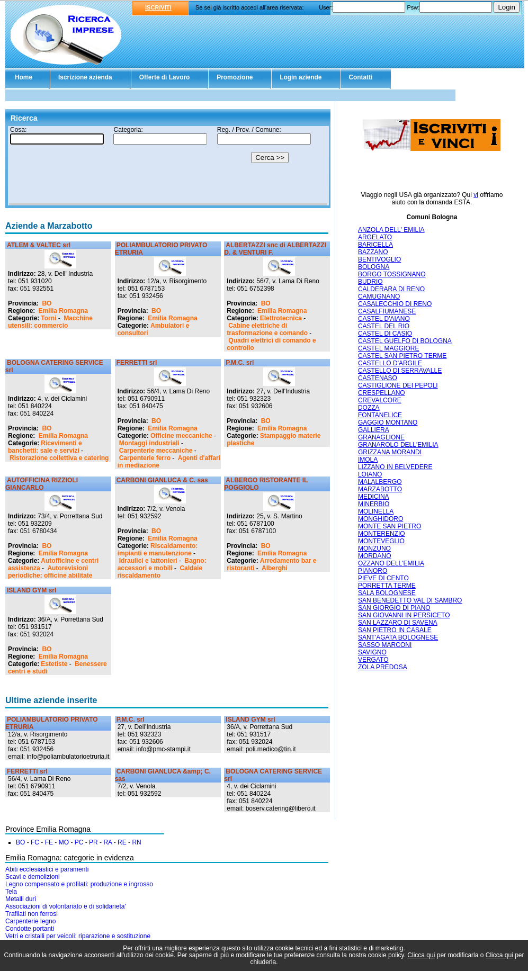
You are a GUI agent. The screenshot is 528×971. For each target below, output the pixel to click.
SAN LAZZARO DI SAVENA (397, 622)
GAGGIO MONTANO (387, 422)
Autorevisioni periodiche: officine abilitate (50, 571)
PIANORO (372, 570)
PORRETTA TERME (387, 585)
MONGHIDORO (380, 519)
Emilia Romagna (63, 310)
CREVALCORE (379, 400)
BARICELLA (375, 244)
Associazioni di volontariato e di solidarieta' (65, 906)
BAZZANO (373, 252)
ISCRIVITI (158, 7)
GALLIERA (373, 430)
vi (475, 195)
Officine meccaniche (181, 435)
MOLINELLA (375, 511)
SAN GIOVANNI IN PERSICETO (404, 615)
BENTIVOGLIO (379, 259)
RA (107, 842)
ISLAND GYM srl (31, 590)
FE (49, 842)
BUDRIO (370, 281)
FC (35, 842)
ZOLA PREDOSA (382, 667)
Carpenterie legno (30, 921)
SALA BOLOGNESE (387, 593)
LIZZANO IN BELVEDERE (395, 467)
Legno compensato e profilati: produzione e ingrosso (79, 884)
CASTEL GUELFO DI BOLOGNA (405, 341)
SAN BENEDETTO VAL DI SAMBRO (410, 600)
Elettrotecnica (281, 318)
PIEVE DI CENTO (383, 578)
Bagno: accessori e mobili (162, 564)
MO (64, 842)
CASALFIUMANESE (387, 311)
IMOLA (368, 459)
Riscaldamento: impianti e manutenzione (158, 549)
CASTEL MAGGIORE (388, 348)
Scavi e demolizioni (32, 876)
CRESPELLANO (381, 393)
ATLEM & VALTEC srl (38, 245)
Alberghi (275, 568)
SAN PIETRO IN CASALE (395, 630)
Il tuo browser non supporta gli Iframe (168, 165)
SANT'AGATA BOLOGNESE (398, 637)
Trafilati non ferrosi (31, 914)
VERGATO (373, 659)
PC (79, 842)
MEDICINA (373, 496)
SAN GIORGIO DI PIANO (394, 608)
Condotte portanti (29, 928)
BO (46, 303)
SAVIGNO (372, 652)
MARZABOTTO (380, 489)
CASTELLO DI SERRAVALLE (400, 370)
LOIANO (370, 474)
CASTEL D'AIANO (384, 318)
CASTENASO (377, 378)
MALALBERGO (380, 481)
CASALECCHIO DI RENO (395, 304)
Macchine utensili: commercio (50, 321)
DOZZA (369, 407)
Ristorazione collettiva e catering (59, 458)
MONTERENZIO (381, 533)
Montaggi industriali (149, 443)
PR (93, 842)
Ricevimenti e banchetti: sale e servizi (45, 446)
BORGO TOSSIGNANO (392, 274)
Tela (11, 891)
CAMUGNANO (379, 296)
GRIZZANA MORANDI (390, 452)
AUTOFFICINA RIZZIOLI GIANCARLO (41, 483)
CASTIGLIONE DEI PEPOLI (398, 385)
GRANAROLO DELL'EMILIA (398, 444)
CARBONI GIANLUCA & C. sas (162, 480)
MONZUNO (374, 548)
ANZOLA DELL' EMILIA (391, 229)
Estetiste (54, 664)
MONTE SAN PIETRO (389, 526)
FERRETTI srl (137, 362)
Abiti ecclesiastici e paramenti (46, 869)
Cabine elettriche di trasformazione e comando (267, 329)
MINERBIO (373, 504)
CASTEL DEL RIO (383, 326)
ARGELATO (375, 237)
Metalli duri (20, 899)
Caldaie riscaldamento (160, 571)
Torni (48, 318)
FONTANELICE (380, 415)
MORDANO (374, 556)
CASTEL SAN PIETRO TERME (402, 355)
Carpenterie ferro (145, 458)
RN (136, 842)
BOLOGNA (373, 267)
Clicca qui (421, 955)
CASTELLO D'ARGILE (390, 363)
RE (122, 842)
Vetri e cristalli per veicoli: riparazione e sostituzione (77, 936)
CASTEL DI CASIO (385, 333)
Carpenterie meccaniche (156, 450)
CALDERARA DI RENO (391, 289)
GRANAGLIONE (381, 437)
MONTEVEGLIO (381, 541)
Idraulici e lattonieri (148, 560)
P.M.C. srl (240, 362)
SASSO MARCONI (384, 645)
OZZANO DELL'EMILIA (391, 563)
